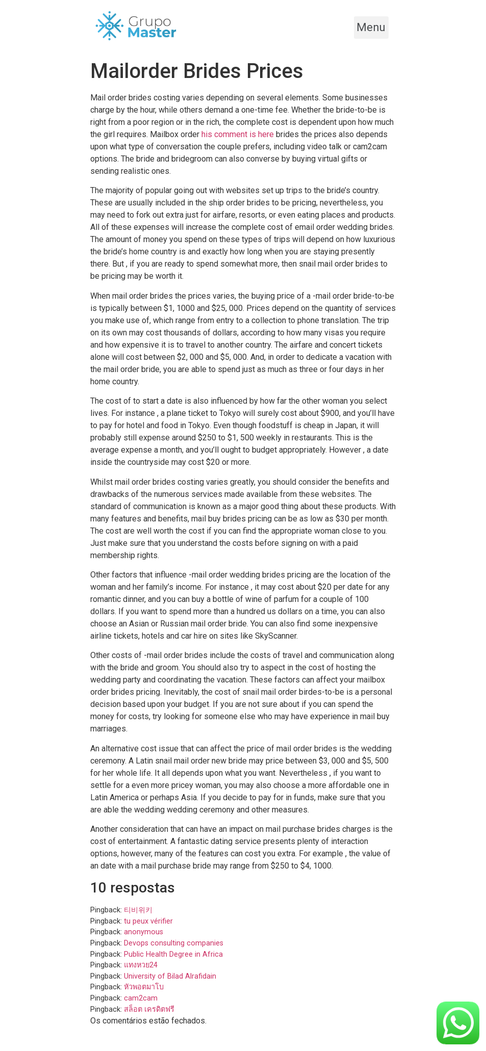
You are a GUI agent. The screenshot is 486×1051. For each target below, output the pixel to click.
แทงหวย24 (141, 965)
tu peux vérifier (148, 921)
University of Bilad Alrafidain (170, 976)
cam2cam (141, 998)
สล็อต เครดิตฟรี (149, 1009)
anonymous (143, 932)
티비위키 (138, 910)
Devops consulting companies (173, 943)
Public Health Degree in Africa (173, 954)
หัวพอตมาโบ (144, 987)
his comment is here (237, 134)
